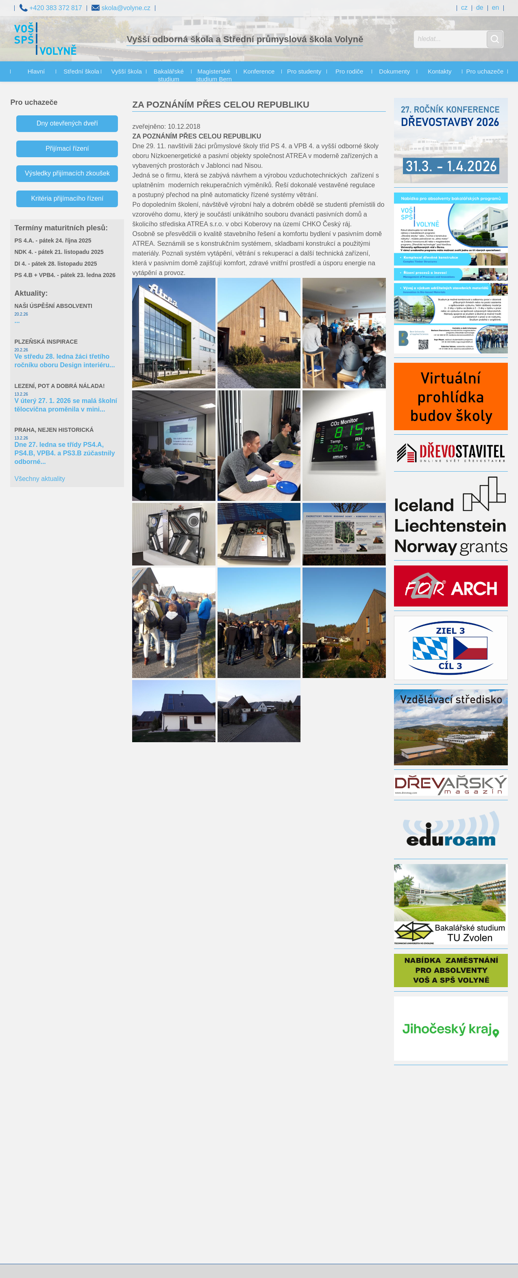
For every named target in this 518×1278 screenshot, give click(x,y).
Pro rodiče (349, 71)
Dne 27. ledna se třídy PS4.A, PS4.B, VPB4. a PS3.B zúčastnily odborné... (64, 453)
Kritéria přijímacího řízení (67, 198)
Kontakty (439, 71)
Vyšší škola (126, 71)
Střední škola (81, 71)
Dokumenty (394, 71)
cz (464, 7)
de (479, 7)
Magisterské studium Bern (214, 75)
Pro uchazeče (485, 71)
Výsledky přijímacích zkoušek (67, 173)
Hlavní (36, 71)
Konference (259, 71)
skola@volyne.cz (120, 7)
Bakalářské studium (169, 75)
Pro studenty (304, 71)
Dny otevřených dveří (67, 123)
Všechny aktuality (39, 478)
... (17, 320)
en (495, 7)
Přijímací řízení (67, 148)
